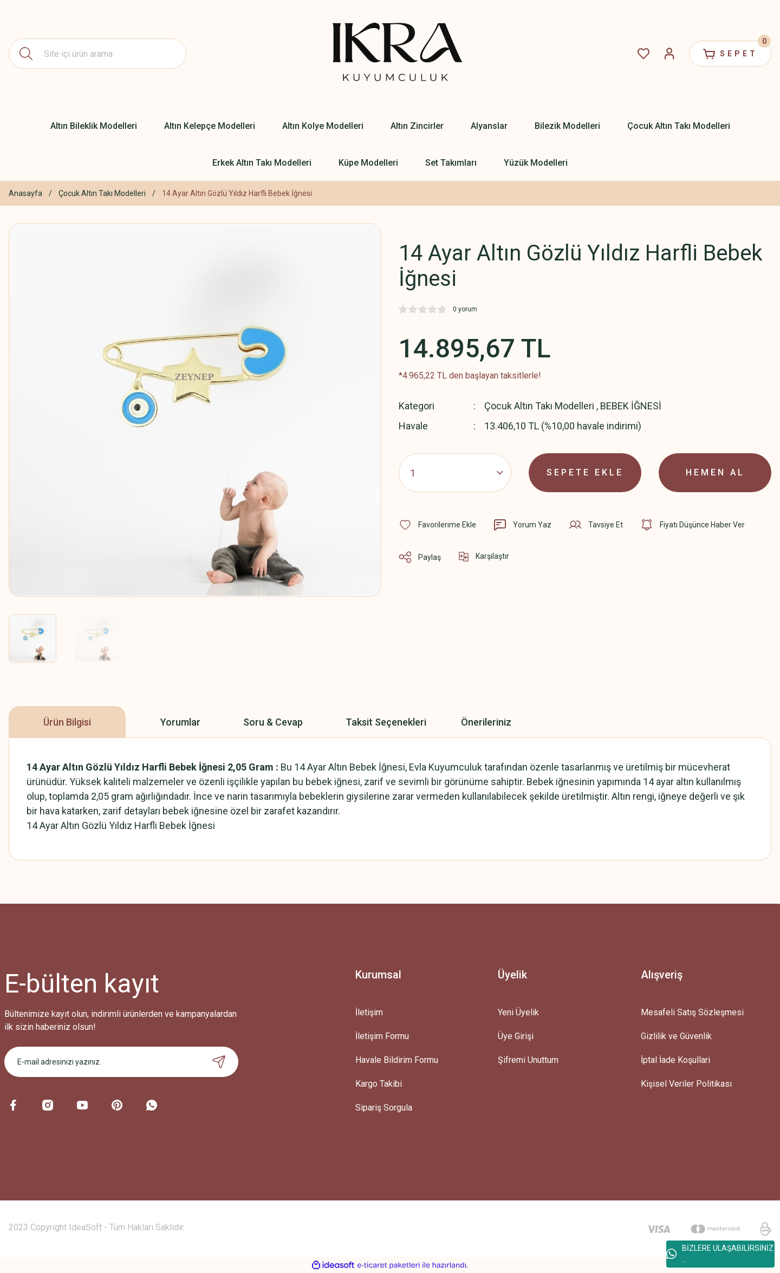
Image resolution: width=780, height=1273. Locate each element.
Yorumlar (180, 722)
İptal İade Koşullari (675, 1060)
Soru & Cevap (273, 722)
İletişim (369, 1012)
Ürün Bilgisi (67, 722)
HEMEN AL (715, 472)
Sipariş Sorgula (383, 1107)
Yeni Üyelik (518, 1012)
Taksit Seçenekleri (386, 722)
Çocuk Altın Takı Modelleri (539, 406)
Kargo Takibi (378, 1084)
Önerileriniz (486, 722)
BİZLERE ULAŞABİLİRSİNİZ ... (720, 1254)
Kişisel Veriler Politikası (686, 1084)
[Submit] (218, 1062)
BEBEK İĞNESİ (630, 406)
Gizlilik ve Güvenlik (676, 1036)
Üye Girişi (516, 1036)
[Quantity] (455, 472)
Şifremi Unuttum (528, 1060)
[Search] (97, 53)
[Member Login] (669, 54)
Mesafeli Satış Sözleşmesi (692, 1012)
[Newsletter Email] (121, 1062)
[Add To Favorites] (437, 524)
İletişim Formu (382, 1036)
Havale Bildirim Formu (396, 1060)
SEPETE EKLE (585, 472)
